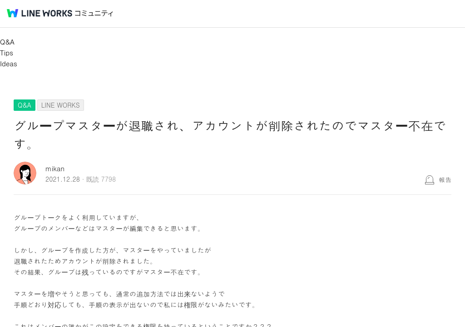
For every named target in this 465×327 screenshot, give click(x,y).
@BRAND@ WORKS (39, 13)
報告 (445, 179)
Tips (6, 52)
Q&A (7, 41)
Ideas (8, 63)
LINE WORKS (60, 104)
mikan (54, 168)
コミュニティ (94, 13)
